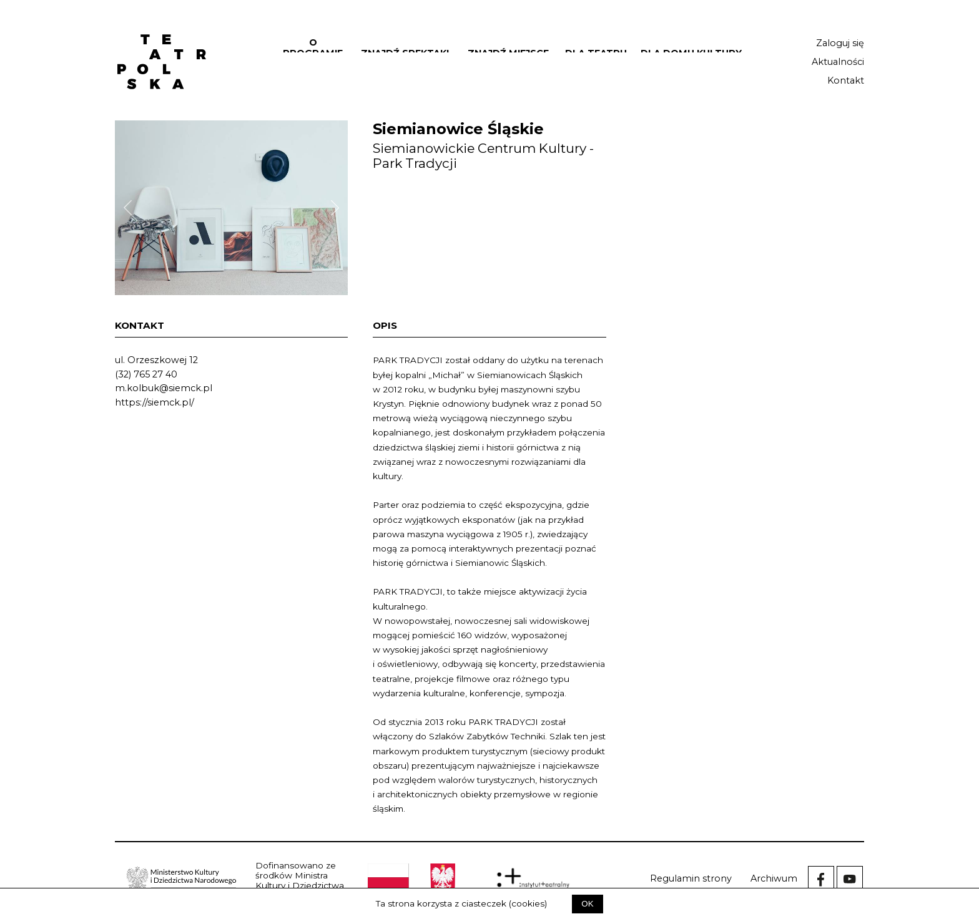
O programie (313, 48)
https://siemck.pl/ (154, 402)
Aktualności (838, 61)
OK (587, 903)
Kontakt (845, 80)
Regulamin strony (691, 878)
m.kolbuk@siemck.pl (163, 388)
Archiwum (773, 878)
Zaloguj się (840, 43)
